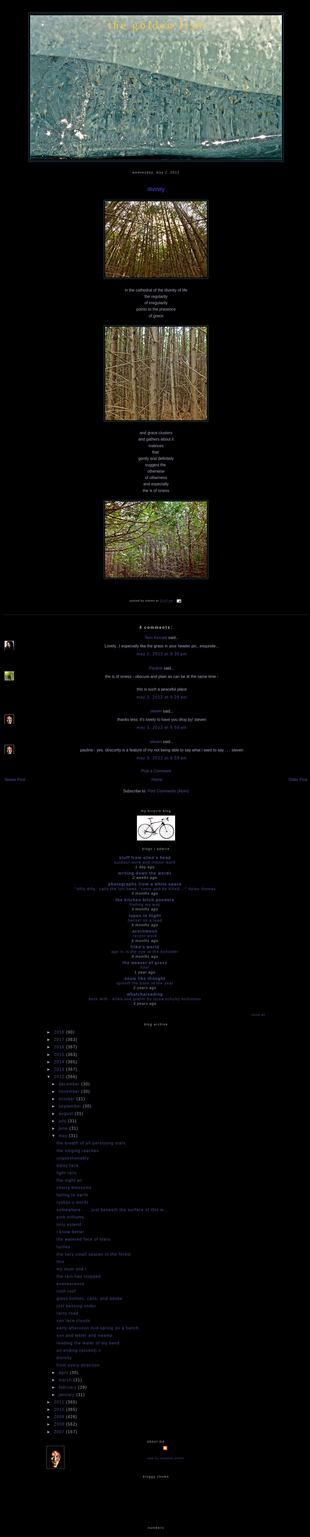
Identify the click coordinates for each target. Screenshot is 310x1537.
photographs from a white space (145, 884)
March (66, 1380)
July (63, 1121)
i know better (70, 1232)
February (68, 1387)
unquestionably (73, 1158)
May (64, 1136)
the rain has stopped (79, 1276)
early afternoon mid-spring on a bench (98, 1328)
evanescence (70, 1284)
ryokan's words (73, 1202)
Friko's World (145, 947)
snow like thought (144, 978)
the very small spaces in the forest (94, 1254)
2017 (60, 1039)
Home (157, 779)
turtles (63, 1247)
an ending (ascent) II (79, 1350)
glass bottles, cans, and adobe (90, 1298)
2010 (60, 1409)
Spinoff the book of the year (145, 983)
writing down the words (145, 873)
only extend (69, 1224)
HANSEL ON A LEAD (145, 920)
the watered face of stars (83, 1239)
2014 (60, 1062)
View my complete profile (165, 1458)
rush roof (66, 1291)
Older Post (298, 779)
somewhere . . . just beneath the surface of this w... (112, 1210)
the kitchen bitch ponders (145, 900)
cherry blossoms (74, 1187)
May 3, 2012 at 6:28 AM (162, 697)
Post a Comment (156, 771)
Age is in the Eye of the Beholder (145, 951)
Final (144, 967)
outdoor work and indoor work (145, 862)
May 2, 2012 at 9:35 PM (162, 654)
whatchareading (145, 994)
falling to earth (72, 1195)
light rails (67, 1173)
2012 (60, 1077)
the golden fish (156, 25)
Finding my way (145, 904)
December (70, 1084)
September (71, 1106)
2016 (60, 1047)
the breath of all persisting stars (91, 1143)
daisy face (68, 1165)
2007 (60, 1432)
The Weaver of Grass (144, 963)
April (64, 1372)
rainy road (67, 1313)
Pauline (155, 668)
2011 (60, 1402)
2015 (60, 1054)
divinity (155, 189)
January (67, 1395)
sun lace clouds (73, 1320)
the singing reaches (78, 1151)
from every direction (78, 1365)
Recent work (145, 936)
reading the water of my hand (88, 1343)
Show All (258, 1014)
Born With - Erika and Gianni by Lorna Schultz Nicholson (145, 999)
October (67, 1099)
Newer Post (15, 779)
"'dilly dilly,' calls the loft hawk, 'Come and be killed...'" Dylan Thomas (145, 889)
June (64, 1128)
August (67, 1113)
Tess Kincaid (156, 637)
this (60, 1261)
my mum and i (72, 1269)
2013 (60, 1069)
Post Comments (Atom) (168, 791)
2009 (60, 1417)
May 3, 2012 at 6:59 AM (162, 727)
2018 (60, 1032)
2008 (60, 1424)
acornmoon (145, 931)
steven (156, 711)
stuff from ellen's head (145, 858)
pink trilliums (70, 1217)
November (70, 1091)
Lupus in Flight (145, 916)
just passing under (76, 1306)
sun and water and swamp (84, 1335)
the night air (70, 1180)
